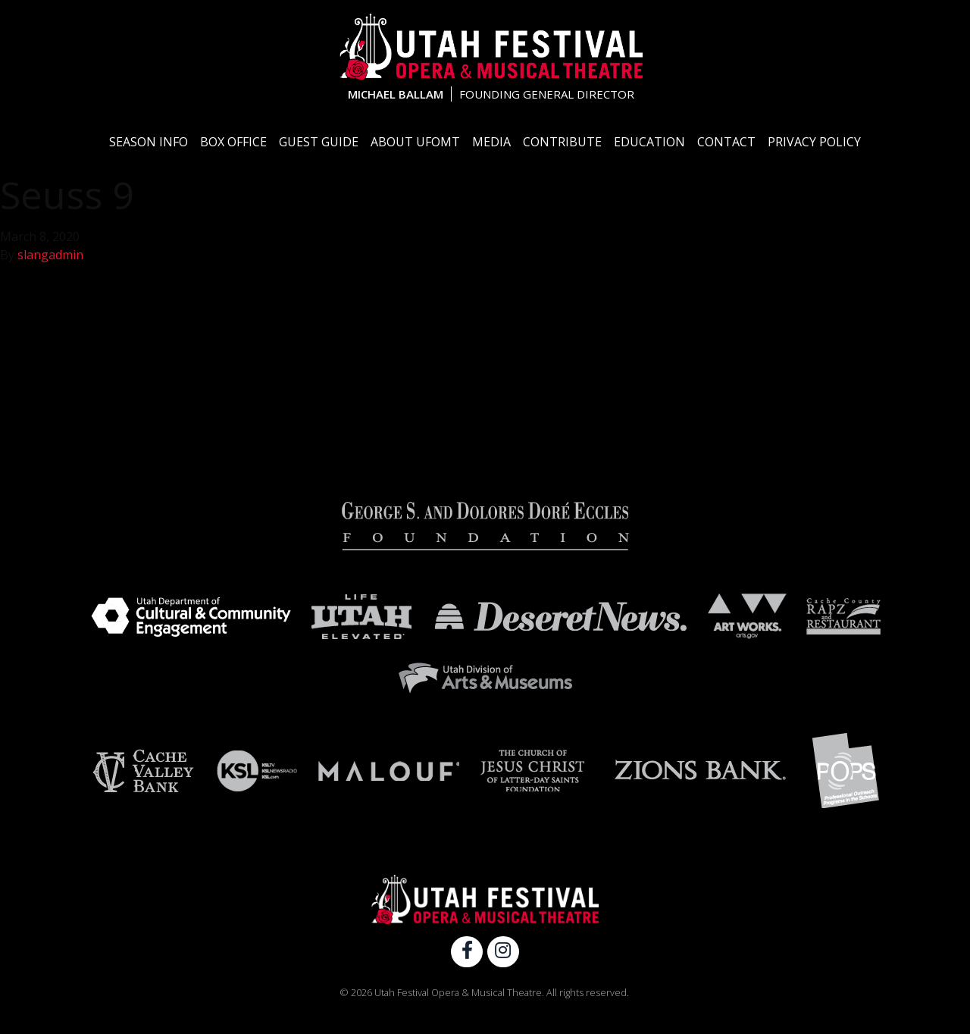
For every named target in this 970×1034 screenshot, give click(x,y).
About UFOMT (415, 141)
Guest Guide (318, 141)
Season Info (148, 141)
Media (491, 141)
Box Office (233, 141)
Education (649, 141)
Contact (726, 141)
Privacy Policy (814, 141)
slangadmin (50, 254)
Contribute (562, 141)
